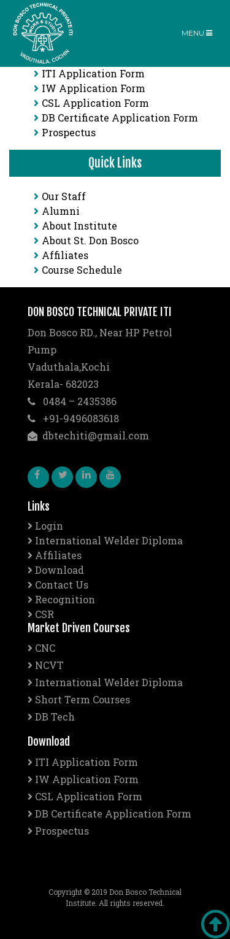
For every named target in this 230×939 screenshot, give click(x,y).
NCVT (46, 665)
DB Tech (51, 716)
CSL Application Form (91, 102)
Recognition (61, 599)
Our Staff (60, 196)
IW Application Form (89, 88)
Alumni (57, 210)
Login (45, 525)
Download (56, 569)
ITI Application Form (89, 73)
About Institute (75, 225)
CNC (41, 647)
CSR (41, 614)
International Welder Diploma (105, 540)
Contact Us (58, 584)
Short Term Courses (79, 699)
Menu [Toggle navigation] (197, 32)
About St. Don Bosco (86, 240)
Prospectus (65, 132)
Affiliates (61, 255)
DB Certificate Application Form (116, 117)
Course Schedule (78, 269)
